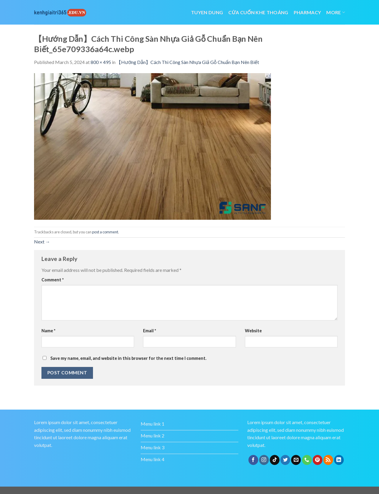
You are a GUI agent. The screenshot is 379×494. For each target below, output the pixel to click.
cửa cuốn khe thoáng (258, 12)
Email (149, 330)
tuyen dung (207, 12)
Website (253, 330)
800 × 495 (101, 62)
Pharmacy (307, 12)
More (335, 12)
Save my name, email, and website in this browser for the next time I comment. (128, 358)
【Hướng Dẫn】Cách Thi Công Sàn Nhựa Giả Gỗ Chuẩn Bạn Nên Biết (187, 62)
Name (48, 330)
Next (42, 241)
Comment (52, 279)
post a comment (105, 232)
